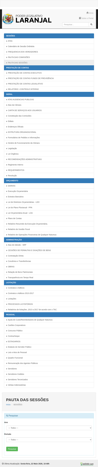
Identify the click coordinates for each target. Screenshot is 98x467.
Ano (6, 422)
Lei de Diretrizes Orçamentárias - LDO (22, 202)
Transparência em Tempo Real (19, 277)
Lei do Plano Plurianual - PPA (19, 207)
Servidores (11, 369)
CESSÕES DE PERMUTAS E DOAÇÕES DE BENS (28, 250)
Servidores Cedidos (15, 374)
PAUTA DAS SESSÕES (16, 63)
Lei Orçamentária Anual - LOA (19, 213)
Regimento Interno (14, 165)
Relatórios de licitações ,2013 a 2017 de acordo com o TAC (31, 310)
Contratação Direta (14, 256)
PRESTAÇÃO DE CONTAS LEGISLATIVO (24, 84)
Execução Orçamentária (17, 191)
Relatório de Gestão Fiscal (18, 229)
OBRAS (10, 267)
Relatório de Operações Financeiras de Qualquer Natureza (31, 235)
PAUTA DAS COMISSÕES (18, 57)
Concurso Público (14, 331)
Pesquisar (12, 449)
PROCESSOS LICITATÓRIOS (19, 304)
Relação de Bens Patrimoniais (19, 272)
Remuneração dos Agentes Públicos (22, 363)
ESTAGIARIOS (13, 341)
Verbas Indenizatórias (16, 385)
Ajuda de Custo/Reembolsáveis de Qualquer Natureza (29, 320)
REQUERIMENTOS (15, 170)
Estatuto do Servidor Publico (18, 347)
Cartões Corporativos (15, 325)
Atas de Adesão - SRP (16, 245)
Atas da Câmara (13, 105)
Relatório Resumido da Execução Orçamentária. (27, 224)
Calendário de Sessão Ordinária (20, 46)
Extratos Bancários (14, 197)
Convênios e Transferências (18, 261)
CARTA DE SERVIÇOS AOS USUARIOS (24, 110)
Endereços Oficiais (14, 127)
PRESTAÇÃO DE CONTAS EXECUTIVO (24, 73)
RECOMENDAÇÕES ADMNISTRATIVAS (24, 159)
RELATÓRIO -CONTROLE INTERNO (22, 89)
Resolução (11, 176)
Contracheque (13, 336)
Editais (10, 121)
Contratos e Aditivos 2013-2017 (20, 293)
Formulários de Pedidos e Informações (23, 137)
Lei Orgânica (12, 154)
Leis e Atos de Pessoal (16, 352)
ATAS (9, 41)
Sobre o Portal (86, 18)
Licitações (11, 299)
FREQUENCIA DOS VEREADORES (22, 52)
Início (89, 13)
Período (7, 434)
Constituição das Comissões (18, 116)
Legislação (11, 148)
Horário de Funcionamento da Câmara (23, 143)
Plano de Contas (14, 218)
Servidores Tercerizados (17, 379)
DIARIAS (10, 186)
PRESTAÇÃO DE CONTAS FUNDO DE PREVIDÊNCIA (30, 78)
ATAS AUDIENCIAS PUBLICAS (20, 99)
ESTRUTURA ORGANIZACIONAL (21, 132)
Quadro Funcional (14, 358)
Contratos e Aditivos (15, 288)
